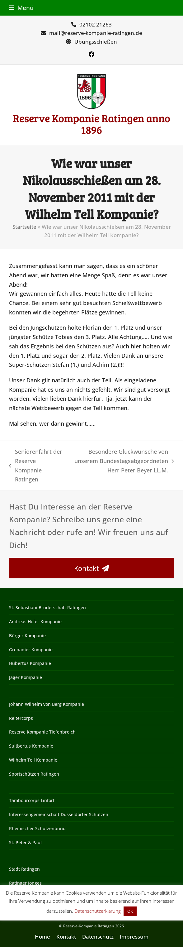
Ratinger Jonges (25, 883)
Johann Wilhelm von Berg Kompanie (46, 704)
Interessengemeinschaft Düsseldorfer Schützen (58, 814)
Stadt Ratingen (24, 869)
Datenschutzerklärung (97, 911)
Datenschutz (98, 936)
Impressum (134, 936)
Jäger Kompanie (25, 677)
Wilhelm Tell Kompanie (33, 760)
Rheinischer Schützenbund (37, 828)
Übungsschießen (95, 41)
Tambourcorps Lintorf (31, 800)
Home (42, 936)
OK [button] (130, 911)
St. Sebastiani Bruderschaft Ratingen (47, 607)
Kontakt (66, 936)
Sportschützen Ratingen (34, 774)
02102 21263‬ (95, 24)
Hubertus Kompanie (30, 663)
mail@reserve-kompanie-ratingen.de (95, 32)
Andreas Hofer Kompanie (35, 621)
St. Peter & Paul (25, 842)
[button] (21, 7)
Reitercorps (21, 718)
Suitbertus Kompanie (31, 746)
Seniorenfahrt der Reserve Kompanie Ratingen (35, 465)
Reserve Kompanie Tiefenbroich (42, 732)
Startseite (24, 226)
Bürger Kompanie (27, 636)
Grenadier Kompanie (31, 650)
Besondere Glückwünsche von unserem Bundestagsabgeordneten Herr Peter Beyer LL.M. (122, 461)
